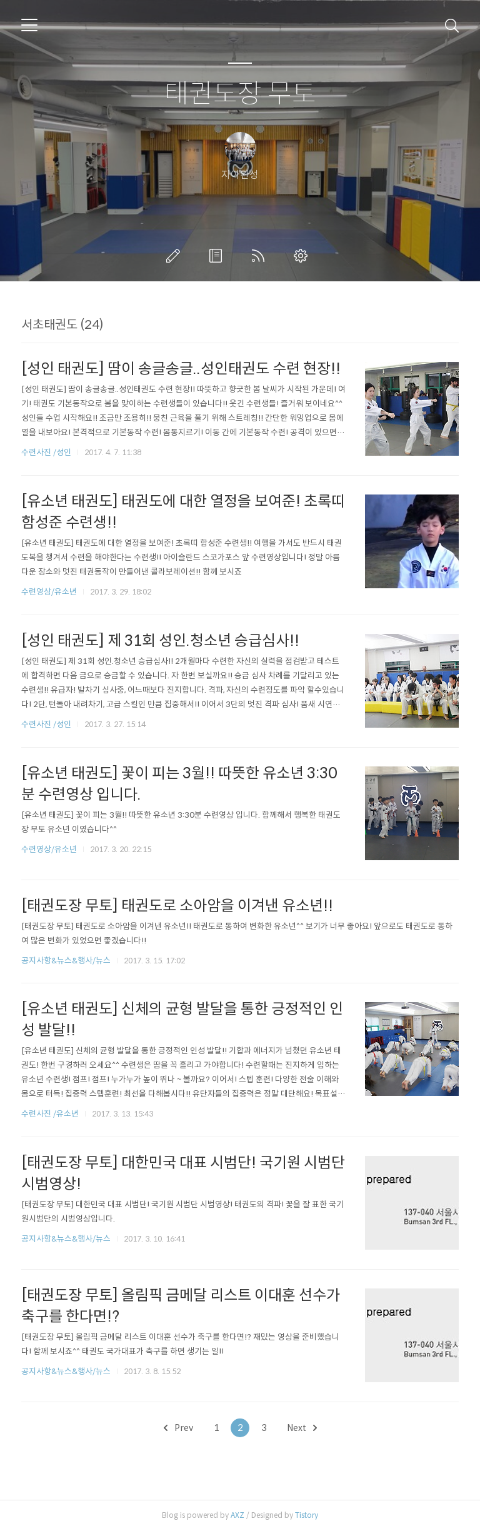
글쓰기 (176, 255)
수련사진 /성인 (47, 452)
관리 (303, 255)
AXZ (237, 1515)
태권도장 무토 (240, 94)
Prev (178, 1427)
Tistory (306, 1515)
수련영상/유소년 (50, 591)
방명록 (218, 255)
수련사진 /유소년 (50, 1113)
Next (302, 1427)
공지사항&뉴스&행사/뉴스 (66, 960)
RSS (261, 255)
